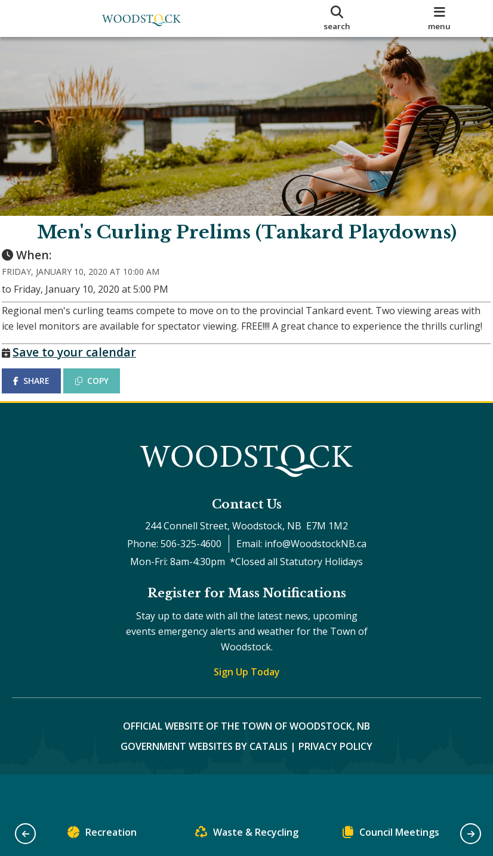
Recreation (102, 835)
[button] (25, 833)
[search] (337, 18)
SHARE (41, 406)
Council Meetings (391, 835)
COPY (102, 406)
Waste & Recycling (246, 835)
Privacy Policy (335, 782)
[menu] (439, 18)
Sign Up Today (247, 707)
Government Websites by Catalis (204, 782)
